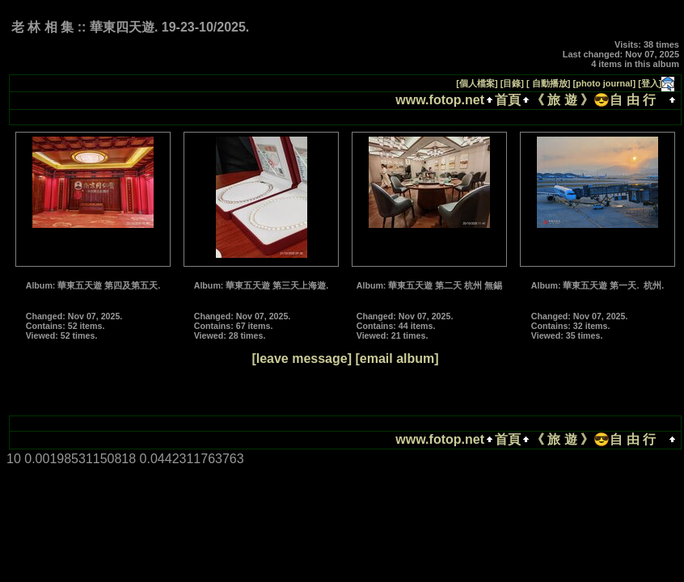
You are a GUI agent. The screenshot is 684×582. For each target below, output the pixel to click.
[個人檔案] (476, 83)
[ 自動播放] (548, 83)
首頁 (508, 100)
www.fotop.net (439, 100)
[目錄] (512, 83)
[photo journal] (604, 83)
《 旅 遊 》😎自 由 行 (597, 100)
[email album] (396, 358)
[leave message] (301, 358)
